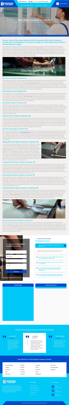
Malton (37, 371)
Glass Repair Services (29, 5)
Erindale (22, 369)
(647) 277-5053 (63, 3)
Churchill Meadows (9, 365)
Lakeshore (23, 374)
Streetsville (53, 369)
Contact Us (44, 5)
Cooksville (8, 369)
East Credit (8, 374)
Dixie (7, 371)
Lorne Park (38, 369)
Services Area (38, 5)
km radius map (18, 303)
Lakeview (8, 35)
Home (22, 5)
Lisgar (37, 367)
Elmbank (22, 365)
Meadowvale (38, 374)
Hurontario (23, 371)
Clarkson (7, 367)
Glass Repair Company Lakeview (16, 35)
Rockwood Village (54, 367)
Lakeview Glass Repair (34, 403)
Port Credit (53, 365)
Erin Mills (22, 367)
